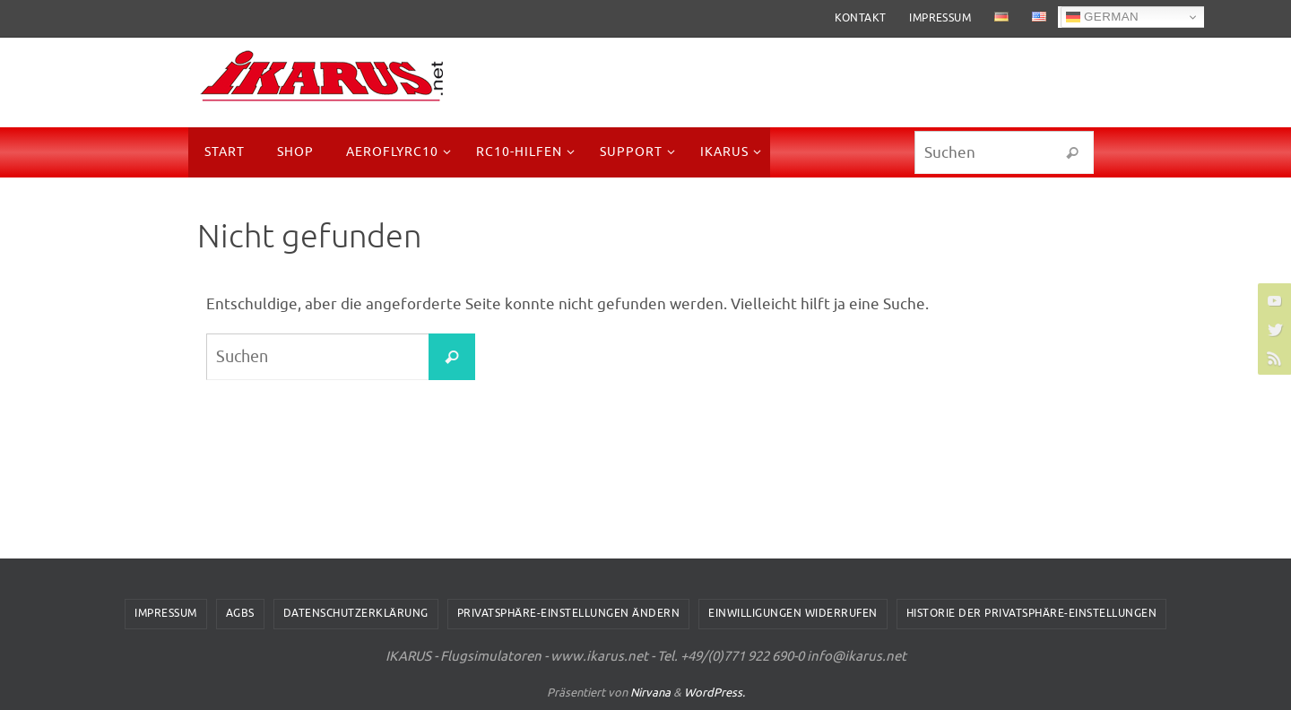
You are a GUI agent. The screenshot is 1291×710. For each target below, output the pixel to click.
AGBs (240, 613)
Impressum (940, 18)
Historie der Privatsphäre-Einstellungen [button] (1031, 613)
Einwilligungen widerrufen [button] (793, 613)
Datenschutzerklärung (356, 613)
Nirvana (650, 692)
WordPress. (714, 692)
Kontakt (861, 18)
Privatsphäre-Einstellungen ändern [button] (568, 613)
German (1102, 17)
